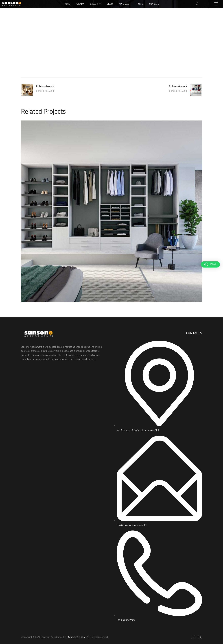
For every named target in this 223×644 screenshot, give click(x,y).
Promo (139, 3)
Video (110, 3)
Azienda (80, 3)
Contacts (154, 3)
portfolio (96, 51)
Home (67, 3)
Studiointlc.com (76, 637)
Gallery (94, 3)
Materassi (124, 3)
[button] (210, 264)
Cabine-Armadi (114, 51)
